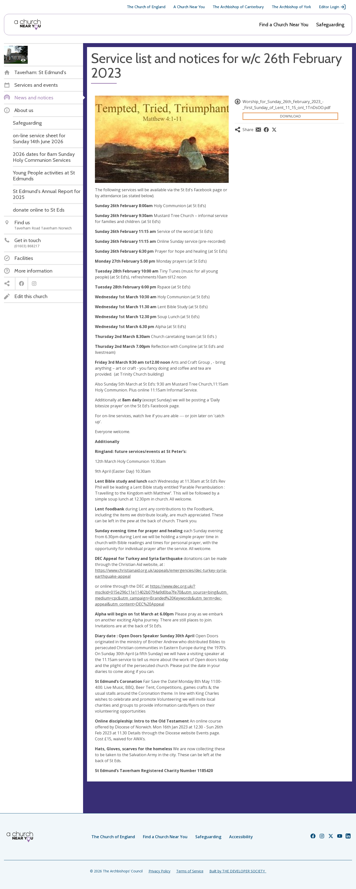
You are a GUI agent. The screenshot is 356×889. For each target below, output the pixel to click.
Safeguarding (330, 25)
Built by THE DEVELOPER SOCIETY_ (237, 871)
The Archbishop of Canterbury (238, 6)
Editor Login (332, 7)
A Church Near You (189, 6)
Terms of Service (189, 871)
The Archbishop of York (291, 6)
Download (290, 116)
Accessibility (241, 836)
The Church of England (146, 6)
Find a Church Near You (283, 25)
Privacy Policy (159, 871)
